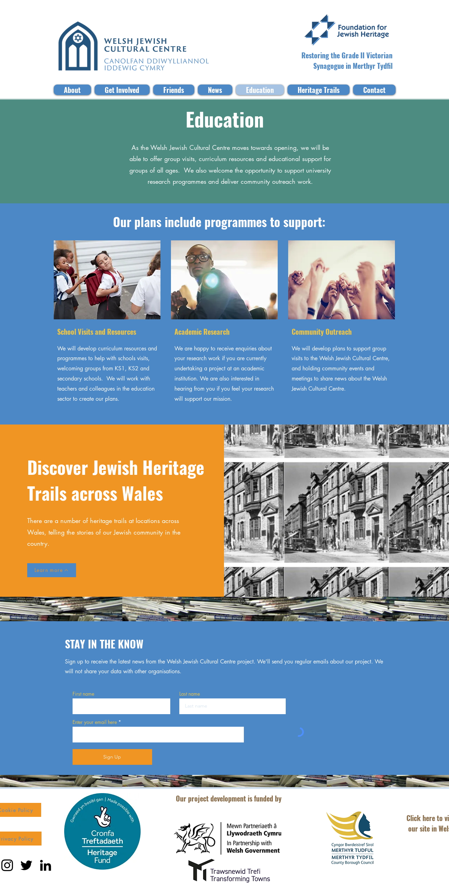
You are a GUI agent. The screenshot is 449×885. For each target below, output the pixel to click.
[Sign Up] (112, 757)
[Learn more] (51, 570)
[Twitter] (26, 865)
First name (83, 693)
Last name (189, 693)
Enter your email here (95, 722)
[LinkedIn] (45, 865)
